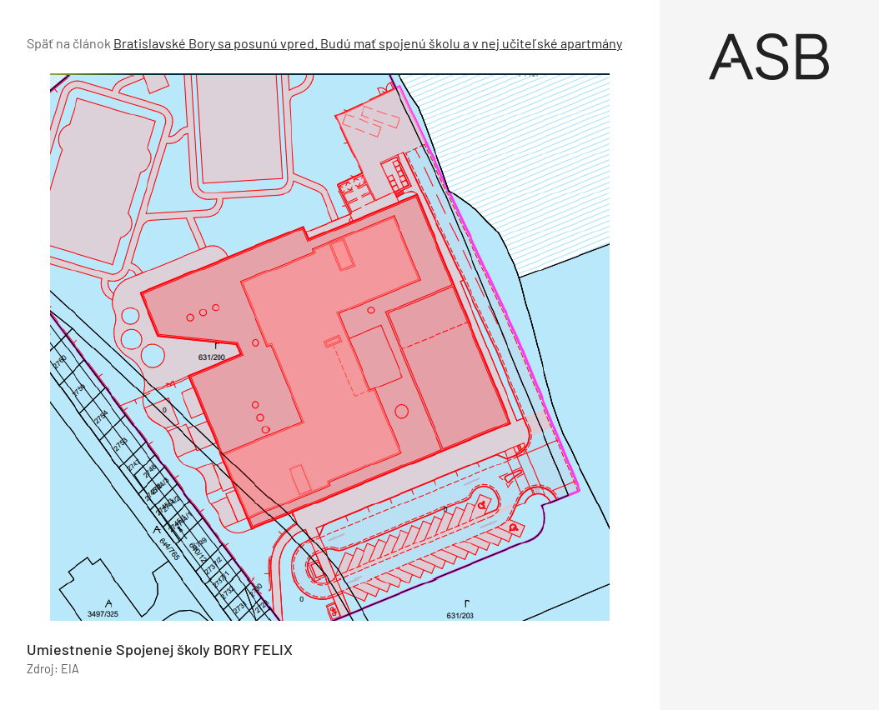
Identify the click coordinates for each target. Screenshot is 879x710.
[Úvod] (769, 56)
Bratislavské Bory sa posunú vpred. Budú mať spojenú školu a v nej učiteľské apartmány (367, 43)
